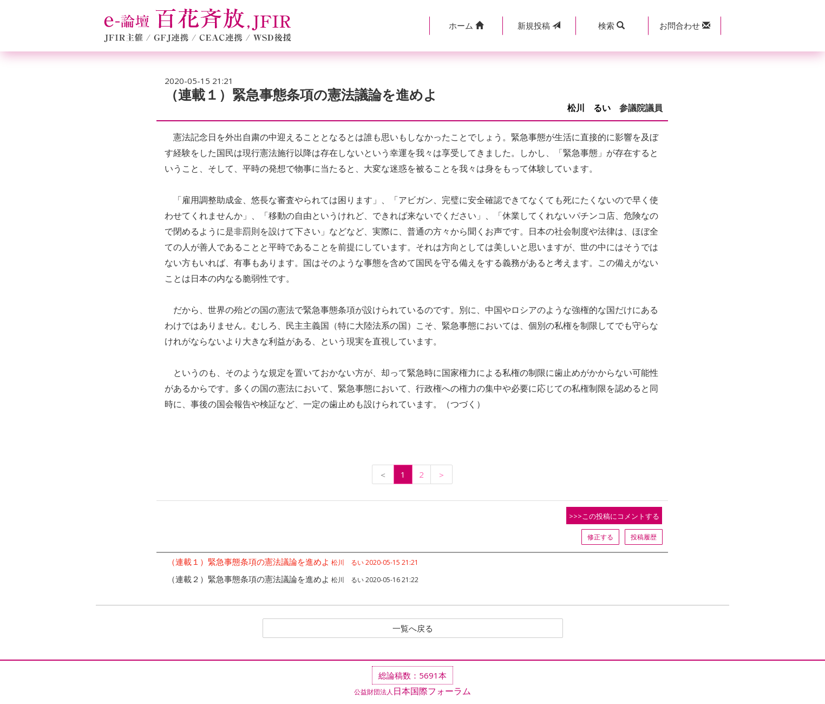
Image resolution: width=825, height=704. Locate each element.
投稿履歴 (644, 537)
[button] (465, 25)
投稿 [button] (539, 25)
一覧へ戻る (412, 629)
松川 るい (589, 108)
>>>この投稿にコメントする (614, 516)
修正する (600, 537)
